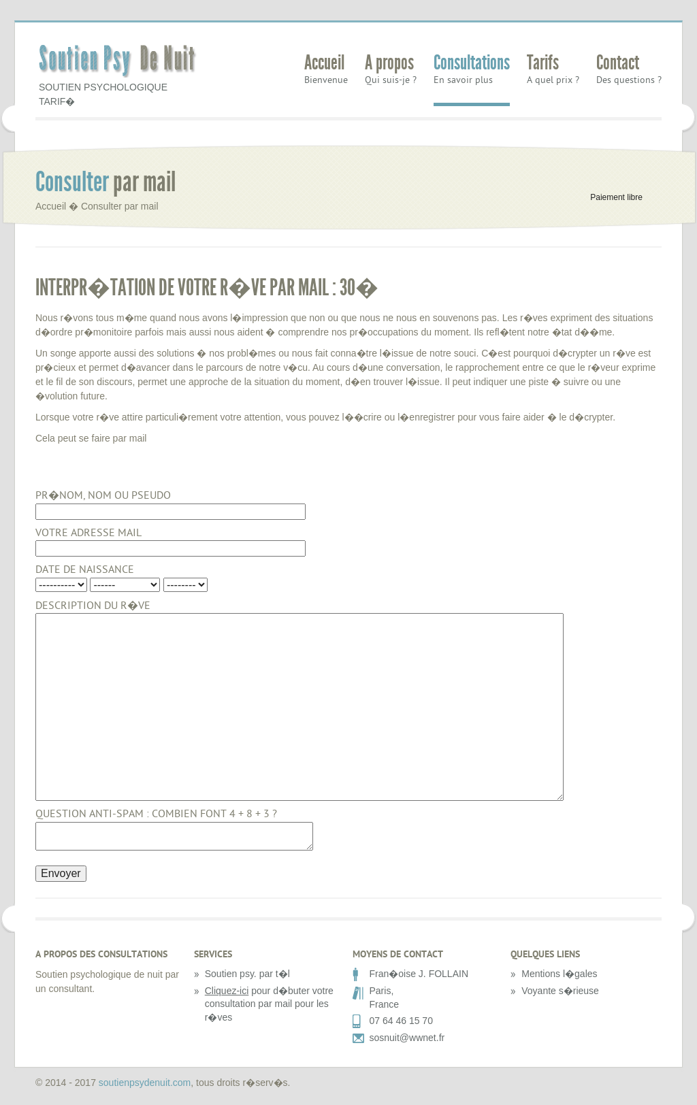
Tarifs (543, 63)
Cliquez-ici (227, 990)
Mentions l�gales (559, 973)
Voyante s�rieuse (560, 990)
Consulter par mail (120, 206)
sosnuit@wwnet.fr (407, 1037)
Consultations (472, 63)
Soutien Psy (120, 62)
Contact (617, 63)
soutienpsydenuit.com (145, 1082)
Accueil (324, 63)
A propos (389, 63)
